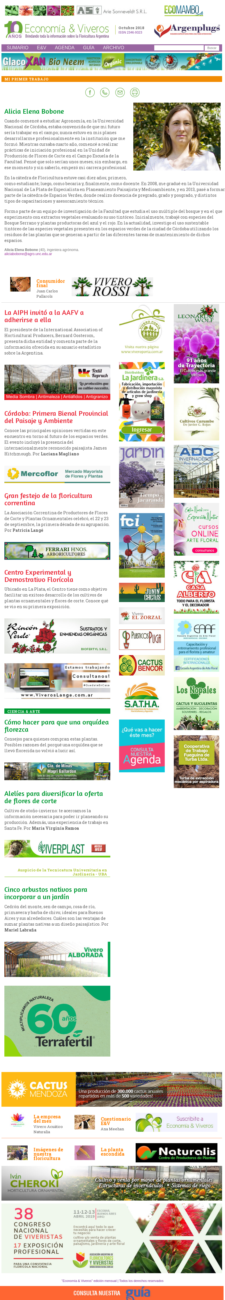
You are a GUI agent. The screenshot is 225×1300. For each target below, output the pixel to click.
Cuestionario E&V (116, 1121)
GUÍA (88, 47)
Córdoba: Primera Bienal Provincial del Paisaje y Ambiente (56, 417)
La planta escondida (113, 1151)
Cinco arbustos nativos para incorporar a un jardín (45, 893)
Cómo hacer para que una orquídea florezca (56, 726)
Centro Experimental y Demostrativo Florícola (38, 576)
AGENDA (65, 47)
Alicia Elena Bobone (34, 111)
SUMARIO (18, 47)
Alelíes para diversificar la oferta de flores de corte (53, 797)
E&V (41, 47)
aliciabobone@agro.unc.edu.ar (28, 254)
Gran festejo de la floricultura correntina (48, 499)
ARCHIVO (113, 47)
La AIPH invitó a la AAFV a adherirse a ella (44, 316)
